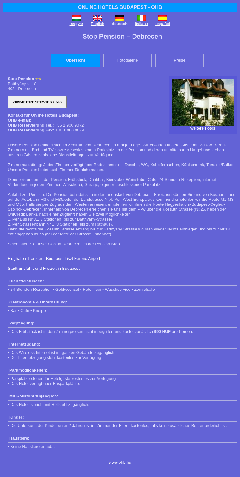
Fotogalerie (127, 60)
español (162, 23)
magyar (76, 23)
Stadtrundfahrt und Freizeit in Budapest (44, 268)
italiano (141, 23)
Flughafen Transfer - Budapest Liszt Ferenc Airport (54, 258)
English (97, 23)
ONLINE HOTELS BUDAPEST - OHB (120, 7)
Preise (179, 60)
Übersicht (75, 60)
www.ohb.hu (120, 462)
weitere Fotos (202, 128)
